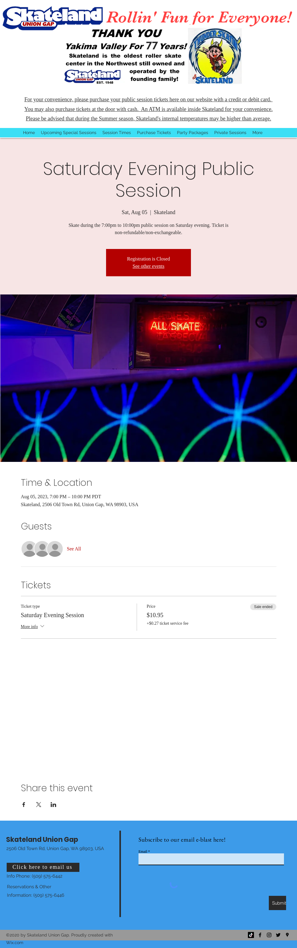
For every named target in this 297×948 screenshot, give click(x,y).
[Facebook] (260, 935)
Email (142, 851)
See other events (149, 266)
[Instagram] (269, 935)
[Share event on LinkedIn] (53, 804)
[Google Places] (287, 935)
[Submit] (277, 903)
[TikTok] (251, 935)
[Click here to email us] (43, 867)
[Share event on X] (39, 804)
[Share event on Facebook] (24, 804)
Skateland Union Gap (42, 839)
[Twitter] (278, 935)
